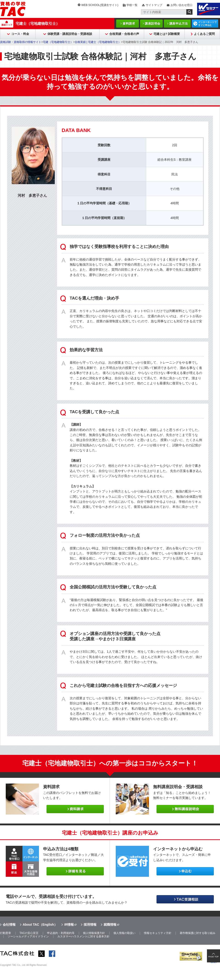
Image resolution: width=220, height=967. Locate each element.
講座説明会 (152, 23)
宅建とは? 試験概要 (167, 34)
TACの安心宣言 (28, 933)
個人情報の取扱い (124, 933)
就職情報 (110, 924)
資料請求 (129, 23)
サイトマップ (154, 5)
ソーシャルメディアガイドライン (28, 936)
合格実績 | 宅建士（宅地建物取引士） (98, 42)
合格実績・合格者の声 (124, 34)
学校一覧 (132, 5)
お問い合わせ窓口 (181, 5)
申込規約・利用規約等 (60, 933)
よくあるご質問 (204, 34)
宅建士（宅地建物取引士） (38, 23)
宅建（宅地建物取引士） (58, 42)
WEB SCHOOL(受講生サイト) (99, 5)
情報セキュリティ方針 (157, 933)
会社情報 (9, 924)
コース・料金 (20, 34)
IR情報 (69, 924)
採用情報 (90, 924)
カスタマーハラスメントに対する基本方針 (83, 936)
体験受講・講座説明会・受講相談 (69, 34)
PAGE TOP (213, 957)
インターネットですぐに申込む (207, 23)
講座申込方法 (178, 23)
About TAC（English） (40, 924)
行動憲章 (5, 933)
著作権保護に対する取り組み (197, 933)
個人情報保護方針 (94, 933)
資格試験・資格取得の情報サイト (20, 42)
